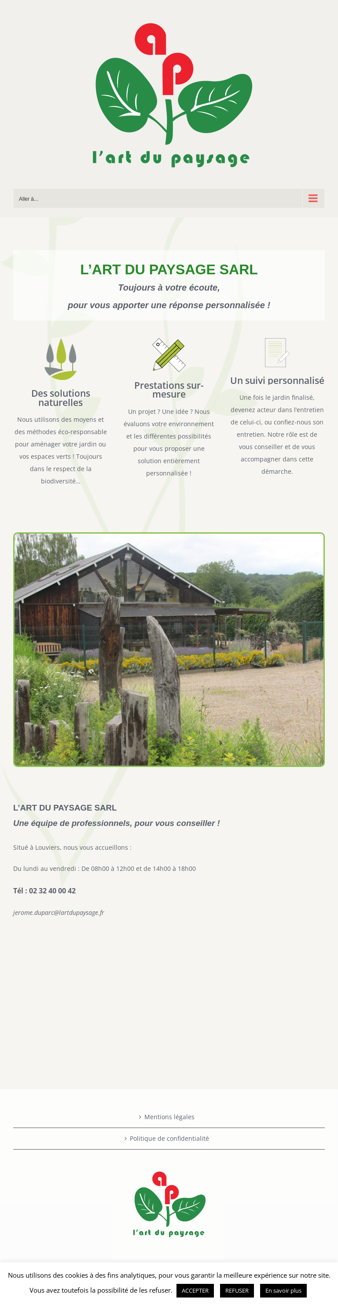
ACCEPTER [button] (195, 1290)
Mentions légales (169, 1117)
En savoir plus (283, 1290)
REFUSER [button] (237, 1290)
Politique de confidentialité (169, 1138)
